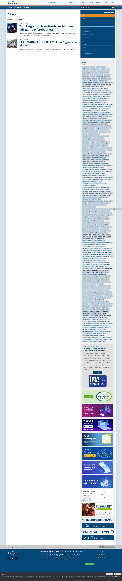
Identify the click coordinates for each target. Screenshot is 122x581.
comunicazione (86, 199)
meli (91, 284)
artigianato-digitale (99, 268)
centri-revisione (86, 100)
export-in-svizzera (87, 219)
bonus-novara (91, 244)
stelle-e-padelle (104, 163)
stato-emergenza (87, 339)
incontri (103, 102)
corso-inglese (97, 260)
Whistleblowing (102, 554)
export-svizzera (99, 272)
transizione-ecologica (94, 258)
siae (99, 96)
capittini (104, 333)
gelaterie (104, 244)
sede (107, 116)
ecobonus (104, 100)
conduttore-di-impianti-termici (99, 157)
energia (96, 114)
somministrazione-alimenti (89, 201)
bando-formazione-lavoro (88, 276)
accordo (99, 341)
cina (83, 256)
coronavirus (93, 71)
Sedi (106, 3)
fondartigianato (95, 112)
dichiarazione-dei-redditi (96, 153)
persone (104, 205)
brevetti (84, 317)
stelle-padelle (97, 151)
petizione (85, 165)
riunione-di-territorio (87, 177)
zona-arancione (100, 140)
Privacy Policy (77, 576)
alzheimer (85, 126)
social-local (106, 319)
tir (111, 82)
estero (87, 256)
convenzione (104, 92)
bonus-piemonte (86, 112)
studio (109, 153)
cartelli (98, 225)
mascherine (85, 96)
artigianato (88, 116)
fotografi (101, 94)
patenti (102, 122)
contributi (94, 78)
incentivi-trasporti (106, 276)
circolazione (96, 171)
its (89, 304)
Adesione (99, 3)
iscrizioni (95, 296)
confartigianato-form (107, 193)
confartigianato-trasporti (93, 122)
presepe (100, 236)
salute (99, 199)
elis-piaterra (91, 266)
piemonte (105, 252)
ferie (110, 116)
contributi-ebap (104, 302)
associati (85, 266)
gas (107, 197)
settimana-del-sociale (93, 82)
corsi (84, 116)
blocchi (104, 313)
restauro (88, 92)
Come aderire (97, 373)
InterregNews (86, 31)
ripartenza (98, 276)
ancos (95, 75)
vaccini (110, 201)
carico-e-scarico (86, 288)
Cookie (102, 553)
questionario (85, 298)
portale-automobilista (87, 183)
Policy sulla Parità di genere (102, 557)
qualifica (109, 315)
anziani (106, 272)
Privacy (102, 551)
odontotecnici (86, 75)
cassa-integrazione (93, 126)
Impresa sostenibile (88, 57)
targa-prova (92, 185)
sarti (88, 161)
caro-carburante (86, 132)
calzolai (110, 114)
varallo (90, 148)
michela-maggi (100, 238)
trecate (90, 179)
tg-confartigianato (104, 189)
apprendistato (105, 225)
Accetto (109, 574)
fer (105, 315)
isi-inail (109, 213)
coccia (84, 130)
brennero (90, 144)
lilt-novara (98, 294)
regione (93, 142)
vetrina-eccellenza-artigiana (89, 140)
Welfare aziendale (87, 54)
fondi (84, 225)
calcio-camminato (93, 118)
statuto (84, 173)
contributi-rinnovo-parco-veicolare (90, 335)
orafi (87, 195)
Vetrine (111, 3)
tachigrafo (92, 130)
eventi (97, 67)
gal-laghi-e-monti (99, 315)
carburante (85, 228)
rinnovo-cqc (93, 199)
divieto (97, 189)
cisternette (105, 339)
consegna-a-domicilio (96, 306)
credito (102, 167)
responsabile (109, 323)
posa (89, 306)
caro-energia (101, 197)
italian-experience (103, 114)
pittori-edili (103, 258)
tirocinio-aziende (102, 274)
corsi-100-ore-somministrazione (101, 262)
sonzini (109, 298)
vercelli (84, 78)
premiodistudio (86, 153)
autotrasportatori (96, 150)
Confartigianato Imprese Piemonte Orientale (12, 3)
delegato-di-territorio (98, 179)
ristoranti (93, 309)
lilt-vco (102, 211)
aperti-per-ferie (103, 82)
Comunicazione (52, 3)
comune (108, 288)
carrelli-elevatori (102, 298)
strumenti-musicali (104, 264)
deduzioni (103, 151)
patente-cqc (93, 90)
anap (108, 69)
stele (84, 195)
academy (98, 244)
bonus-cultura (93, 221)
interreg (89, 128)
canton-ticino (106, 159)
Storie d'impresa (87, 38)
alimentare (101, 177)
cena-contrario (92, 329)
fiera (102, 88)
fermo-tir (93, 238)
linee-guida (85, 217)
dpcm (98, 88)
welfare (95, 96)
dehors (107, 211)
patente (104, 213)
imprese (89, 94)
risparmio (110, 169)
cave (104, 165)
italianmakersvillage (95, 250)
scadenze (91, 228)
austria (99, 333)
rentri (93, 155)
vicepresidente (94, 161)
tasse (101, 319)
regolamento (102, 148)
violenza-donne (100, 116)
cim (98, 329)
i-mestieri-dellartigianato (94, 311)
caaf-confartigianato (87, 248)
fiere (111, 256)
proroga (84, 128)
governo (104, 118)
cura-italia (103, 173)
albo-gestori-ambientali (98, 292)
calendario (91, 193)
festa (111, 296)
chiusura (96, 148)
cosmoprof (85, 311)
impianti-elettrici (94, 327)
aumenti (97, 169)
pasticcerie (98, 165)
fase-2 (89, 134)
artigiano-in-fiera (102, 98)
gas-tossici (85, 191)
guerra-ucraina (103, 325)
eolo (94, 272)
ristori (97, 264)
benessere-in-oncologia (88, 102)
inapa (108, 108)
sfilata (90, 292)
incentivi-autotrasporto (93, 323)
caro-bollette (85, 315)
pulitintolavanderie (93, 108)
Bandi (84, 19)
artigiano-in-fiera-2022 (94, 300)
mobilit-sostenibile (94, 195)
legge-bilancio (103, 169)
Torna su (107, 546)
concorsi (84, 155)
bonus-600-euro (86, 270)
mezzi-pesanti (102, 175)
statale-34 (85, 171)
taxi (83, 84)
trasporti (102, 73)
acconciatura (85, 230)
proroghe (85, 203)
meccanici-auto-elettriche (105, 327)
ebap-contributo (86, 246)
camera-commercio (104, 112)
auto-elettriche (86, 104)
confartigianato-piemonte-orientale (91, 69)
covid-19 (107, 136)
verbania (85, 323)
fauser (84, 290)
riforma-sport (105, 307)
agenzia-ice (85, 193)
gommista (102, 227)
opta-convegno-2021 (87, 260)
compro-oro (97, 163)
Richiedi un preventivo (89, 563)
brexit (94, 116)
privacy (98, 71)
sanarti (103, 84)
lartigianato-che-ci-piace (101, 128)
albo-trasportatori (87, 319)
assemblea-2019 (100, 309)
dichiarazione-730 (105, 187)
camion (84, 146)
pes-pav (97, 173)
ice (102, 120)
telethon (97, 228)
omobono (109, 331)
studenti (89, 236)
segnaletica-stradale (94, 227)
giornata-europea (93, 211)
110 (103, 90)
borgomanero (86, 151)
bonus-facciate (94, 288)
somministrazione (103, 80)
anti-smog (85, 215)
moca (84, 232)
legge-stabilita (103, 230)
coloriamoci (85, 304)
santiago (92, 256)
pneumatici (90, 114)
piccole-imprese (86, 181)
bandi (92, 268)
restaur (88, 250)
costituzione (107, 286)
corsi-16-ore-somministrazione (90, 197)
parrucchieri (105, 144)
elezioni (84, 114)
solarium (109, 236)
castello (106, 88)
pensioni (102, 228)
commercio (100, 221)
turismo (107, 223)
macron (100, 313)
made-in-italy (108, 292)
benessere (103, 110)
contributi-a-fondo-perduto (93, 110)
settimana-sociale (95, 92)
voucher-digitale (108, 304)
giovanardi (85, 167)
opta (104, 341)
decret (97, 304)
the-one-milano (92, 215)
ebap (87, 71)
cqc (99, 78)
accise (107, 73)
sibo (104, 240)
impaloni (102, 191)
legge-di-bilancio (107, 337)
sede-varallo (103, 331)
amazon (84, 282)
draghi (84, 236)
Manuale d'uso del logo (102, 555)
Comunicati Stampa (88, 25)
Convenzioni (63, 3)
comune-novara (86, 86)
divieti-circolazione (87, 150)
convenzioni (97, 102)
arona (107, 228)
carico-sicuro (95, 205)
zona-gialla (85, 148)
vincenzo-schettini (90, 264)
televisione (102, 288)
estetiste (101, 75)
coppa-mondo (86, 284)
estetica (98, 146)
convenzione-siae (87, 252)
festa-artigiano (101, 215)
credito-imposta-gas (106, 250)
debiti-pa (111, 252)
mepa (84, 205)
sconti (106, 266)
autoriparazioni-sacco (96, 270)
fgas (100, 181)
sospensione (85, 327)
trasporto (92, 67)
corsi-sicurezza (86, 254)
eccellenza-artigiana (87, 138)
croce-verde (89, 225)
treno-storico (100, 201)
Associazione (82, 3)
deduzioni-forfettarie (92, 317)
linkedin (106, 201)
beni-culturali (86, 307)
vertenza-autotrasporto (88, 169)
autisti (92, 86)
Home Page (9, 7)
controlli (101, 266)
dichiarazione (98, 232)
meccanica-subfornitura (98, 219)
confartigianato (90, 73)
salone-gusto (95, 319)
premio (103, 260)
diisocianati (108, 126)
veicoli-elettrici (86, 189)
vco (100, 205)
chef (109, 230)
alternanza (85, 280)
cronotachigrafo (86, 142)
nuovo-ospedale (101, 234)
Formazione (72, 3)
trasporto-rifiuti (93, 298)
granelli (84, 98)
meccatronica (107, 75)
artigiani (84, 122)
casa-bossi (108, 171)
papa (95, 333)
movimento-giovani (87, 325)
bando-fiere (85, 300)
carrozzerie (108, 106)
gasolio (84, 94)
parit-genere (103, 195)
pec (100, 193)
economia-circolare (103, 124)
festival (88, 157)
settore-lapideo (90, 232)
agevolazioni (97, 183)
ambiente (96, 203)
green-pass (103, 78)
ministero (102, 323)
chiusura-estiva (86, 213)
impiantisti (103, 183)
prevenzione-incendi (104, 278)
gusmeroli (98, 307)
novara (99, 90)
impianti (84, 274)
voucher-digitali (86, 159)
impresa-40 (85, 227)
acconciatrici (94, 313)
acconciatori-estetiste (97, 337)
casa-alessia (102, 203)
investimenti (107, 94)
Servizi (91, 3)
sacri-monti (89, 333)
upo (108, 98)
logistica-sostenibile (107, 306)
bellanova (89, 272)
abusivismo (101, 126)
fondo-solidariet (86, 294)
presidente (85, 296)
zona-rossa (109, 227)
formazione (103, 67)
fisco (91, 96)
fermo (110, 104)
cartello (103, 282)
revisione (95, 80)
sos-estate (85, 108)
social (19, 19)
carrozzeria (105, 217)
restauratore (85, 124)
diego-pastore (109, 177)
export (109, 78)
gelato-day (85, 329)
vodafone (108, 122)
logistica (93, 77)
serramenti (93, 98)
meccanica (107, 191)
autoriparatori (102, 108)
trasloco (92, 230)
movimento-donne (95, 100)
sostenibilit (98, 256)
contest (101, 286)
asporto (84, 306)
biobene (110, 92)
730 (94, 128)
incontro (90, 203)
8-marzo (94, 234)
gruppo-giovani (98, 217)
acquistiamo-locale (101, 321)
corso (84, 73)
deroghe (108, 309)
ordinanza (85, 292)
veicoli (108, 195)
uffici (100, 118)
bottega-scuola (86, 313)
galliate (92, 189)
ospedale (96, 177)
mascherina (85, 341)
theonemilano (106, 270)
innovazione (94, 213)
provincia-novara (86, 337)
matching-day (86, 268)
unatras (94, 84)
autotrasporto (86, 67)
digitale (92, 146)
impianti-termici (93, 124)
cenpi (106, 104)
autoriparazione (105, 71)
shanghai (94, 236)
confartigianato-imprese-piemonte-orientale (93, 136)
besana (92, 159)
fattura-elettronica (104, 130)
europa (91, 315)
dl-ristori (85, 244)
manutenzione (91, 282)
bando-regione (108, 120)
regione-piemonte (87, 88)
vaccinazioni (92, 280)
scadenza (103, 171)
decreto (89, 78)
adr (87, 130)
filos (95, 284)
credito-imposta (100, 106)
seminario (109, 150)
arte (83, 264)
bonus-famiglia (93, 341)
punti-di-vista (96, 134)
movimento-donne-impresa (89, 106)
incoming (85, 134)
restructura (98, 159)
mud (88, 98)
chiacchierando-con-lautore (89, 207)
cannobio (103, 329)
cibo (105, 179)
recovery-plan (102, 161)
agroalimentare (86, 77)
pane (97, 193)
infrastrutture (95, 132)
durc (110, 128)
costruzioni (85, 234)
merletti (107, 90)
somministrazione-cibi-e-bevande (104, 242)
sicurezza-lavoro (103, 132)
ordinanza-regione (103, 317)
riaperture (105, 232)
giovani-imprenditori (87, 80)
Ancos (84, 41)
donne (108, 203)
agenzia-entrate (97, 248)
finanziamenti (86, 90)
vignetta (84, 144)
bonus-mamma (86, 238)
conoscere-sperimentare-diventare (99, 254)
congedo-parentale (106, 248)
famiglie (108, 282)
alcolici (90, 296)
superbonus (101, 104)
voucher (103, 96)
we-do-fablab (104, 146)
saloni (99, 213)
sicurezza (85, 82)
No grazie (117, 574)
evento (105, 153)
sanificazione (86, 221)
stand (84, 157)
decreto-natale (105, 290)
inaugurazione (109, 215)
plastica (97, 230)
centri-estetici (97, 120)
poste (84, 333)
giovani (84, 110)
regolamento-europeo (107, 294)
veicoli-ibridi (95, 175)
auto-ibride (85, 211)
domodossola (106, 256)
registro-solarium (87, 175)
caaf (103, 300)
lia (99, 211)
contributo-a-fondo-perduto (102, 142)
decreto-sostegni (97, 144)
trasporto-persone (100, 246)
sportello (108, 234)
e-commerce (94, 104)
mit (100, 339)
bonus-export (105, 311)
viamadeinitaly (86, 309)
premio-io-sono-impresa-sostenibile (91, 187)
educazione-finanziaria (88, 163)
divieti (92, 294)
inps (108, 321)
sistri (110, 339)
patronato (108, 84)
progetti (89, 173)
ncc (90, 234)
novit (94, 225)
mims (84, 272)
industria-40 (100, 284)
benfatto (110, 254)
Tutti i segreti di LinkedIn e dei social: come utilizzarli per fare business (46, 28)
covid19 (101, 296)
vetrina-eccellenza (87, 223)
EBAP (84, 50)
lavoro (93, 88)
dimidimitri (85, 118)
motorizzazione (98, 240)
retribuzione (85, 258)
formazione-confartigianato (89, 242)
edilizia (108, 96)
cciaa (89, 155)
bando (101, 86)
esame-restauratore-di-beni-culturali (91, 302)
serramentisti (91, 165)
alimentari (95, 94)
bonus (97, 86)
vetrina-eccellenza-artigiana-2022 (90, 331)
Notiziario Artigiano (88, 34)
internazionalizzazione (98, 138)
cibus (84, 250)
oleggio (101, 304)
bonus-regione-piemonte (98, 223)
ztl (92, 262)
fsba (97, 130)
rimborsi (102, 335)
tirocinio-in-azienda (96, 252)
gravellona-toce (108, 268)
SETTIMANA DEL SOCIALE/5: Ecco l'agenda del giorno (48, 43)
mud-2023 (96, 278)
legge (91, 120)
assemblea (88, 84)
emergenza (109, 148)
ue (97, 286)
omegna (98, 280)
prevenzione (96, 325)
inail (83, 92)
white (90, 191)
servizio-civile (109, 165)
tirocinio (107, 155)
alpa (109, 132)
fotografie (98, 282)
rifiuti (98, 84)
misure (90, 171)
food (104, 236)
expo (88, 146)
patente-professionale (94, 167)
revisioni (89, 205)
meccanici (110, 179)
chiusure (91, 217)
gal (93, 173)
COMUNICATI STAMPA (98, 532)
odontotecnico (94, 181)
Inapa (84, 44)
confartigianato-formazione (102, 77)
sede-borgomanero (92, 274)
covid (84, 71)
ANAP (84, 47)
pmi (91, 151)
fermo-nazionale (92, 321)
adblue (92, 246)
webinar (97, 73)
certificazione (95, 339)
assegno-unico (104, 280)
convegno (106, 296)
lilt (109, 82)
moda (91, 75)
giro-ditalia (107, 219)
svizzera (104, 150)
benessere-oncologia (87, 278)
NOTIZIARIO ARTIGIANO (97, 520)
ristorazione (85, 185)
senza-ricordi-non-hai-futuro (93, 290)
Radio (84, 28)
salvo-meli (95, 191)
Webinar (85, 22)
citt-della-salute (86, 262)
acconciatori (103, 69)
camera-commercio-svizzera (89, 286)
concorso (85, 179)
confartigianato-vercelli (88, 240)
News (23, 7)
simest (84, 161)
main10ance (85, 120)
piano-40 (85, 321)
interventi (92, 307)
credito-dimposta (100, 155)
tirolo (93, 304)
